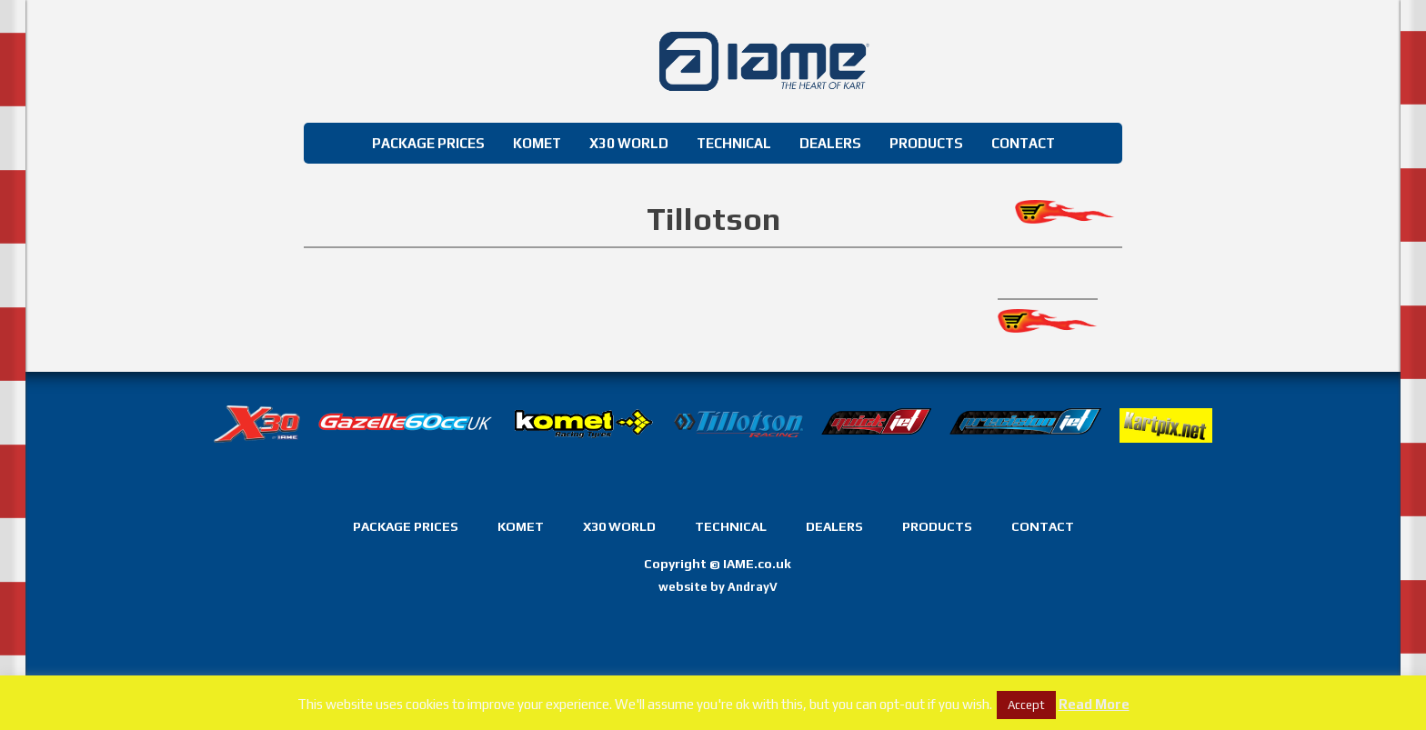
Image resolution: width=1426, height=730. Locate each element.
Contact (1023, 143)
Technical (734, 143)
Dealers (830, 143)
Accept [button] (1026, 705)
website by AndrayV (718, 587)
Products (926, 143)
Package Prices (428, 143)
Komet (537, 143)
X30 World (628, 143)
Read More (1094, 704)
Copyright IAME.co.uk (717, 564)
